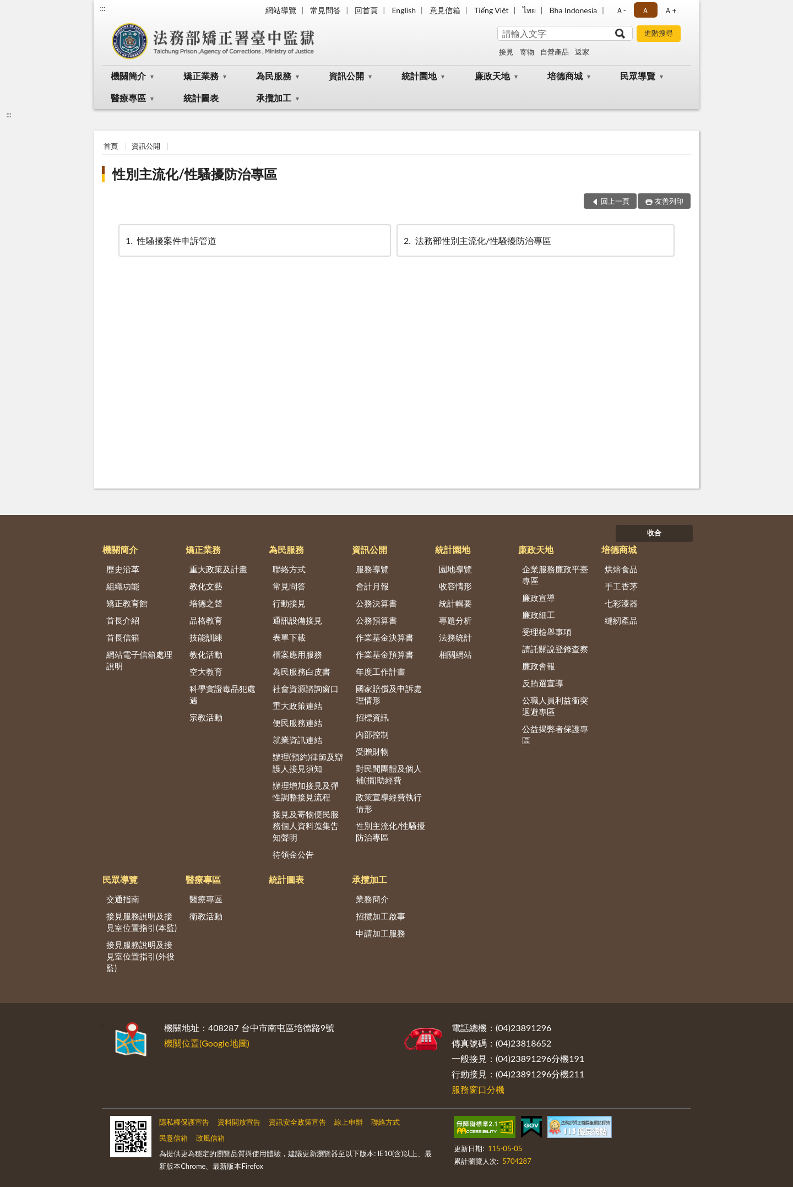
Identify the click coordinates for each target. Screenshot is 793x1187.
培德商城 (565, 76)
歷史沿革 (122, 569)
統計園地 (419, 76)
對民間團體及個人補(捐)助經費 (389, 774)
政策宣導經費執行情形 (389, 803)
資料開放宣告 (239, 1122)
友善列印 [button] (669, 201)
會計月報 (372, 586)
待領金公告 (293, 854)
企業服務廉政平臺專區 (555, 575)
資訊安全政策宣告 (297, 1122)
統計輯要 (455, 603)
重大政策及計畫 (218, 569)
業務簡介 (372, 899)
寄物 (527, 51)
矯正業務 (201, 76)
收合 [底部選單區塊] (654, 532)
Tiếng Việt (491, 10)
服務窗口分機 (478, 1089)
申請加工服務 (380, 933)
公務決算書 (376, 603)
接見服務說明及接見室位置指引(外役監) (140, 956)
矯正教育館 (127, 603)
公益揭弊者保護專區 (555, 734)
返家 (582, 51)
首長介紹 (122, 620)
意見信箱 (445, 10)
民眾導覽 (637, 76)
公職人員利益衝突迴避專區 (555, 706)
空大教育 (205, 671)
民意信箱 (173, 1138)
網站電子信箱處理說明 (139, 660)
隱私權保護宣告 (184, 1122)
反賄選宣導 (542, 683)
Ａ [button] (645, 10)
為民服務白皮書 (301, 671)
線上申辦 (348, 1122)
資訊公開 (346, 76)
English (404, 10)
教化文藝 (205, 586)
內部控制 (372, 734)
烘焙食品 (621, 569)
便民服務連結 (297, 723)
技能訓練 (205, 637)
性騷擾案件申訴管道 (170, 240)
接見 (506, 51)
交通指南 (122, 899)
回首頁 (366, 10)
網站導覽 (280, 10)
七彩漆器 (621, 603)
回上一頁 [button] (615, 201)
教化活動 (205, 654)
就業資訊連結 (297, 740)
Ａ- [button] (621, 10)
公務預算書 (376, 620)
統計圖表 (201, 98)
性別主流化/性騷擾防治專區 (194, 174)
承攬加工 (273, 98)
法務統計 (455, 637)
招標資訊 (372, 717)
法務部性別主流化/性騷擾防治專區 (476, 240)
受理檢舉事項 (547, 632)
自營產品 (554, 51)
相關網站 (455, 654)
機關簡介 (128, 76)
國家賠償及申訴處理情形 (389, 694)
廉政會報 (538, 666)
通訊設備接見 (297, 620)
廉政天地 (492, 76)
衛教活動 (205, 916)
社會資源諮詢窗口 (306, 688)
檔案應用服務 (297, 654)
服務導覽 (372, 569)
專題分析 (455, 620)
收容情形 (455, 586)
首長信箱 (122, 637)
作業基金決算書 (385, 637)
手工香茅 (621, 586)
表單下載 (289, 637)
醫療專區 (128, 98)
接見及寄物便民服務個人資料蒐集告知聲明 (306, 825)
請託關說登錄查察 (555, 649)
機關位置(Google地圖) (206, 1043)
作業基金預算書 (385, 654)
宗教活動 (205, 717)
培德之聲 (205, 603)
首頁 (111, 146)
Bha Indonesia (574, 10)
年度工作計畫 (380, 671)
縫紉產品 (621, 620)
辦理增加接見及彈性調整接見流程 (306, 791)
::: (102, 8)
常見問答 (325, 10)
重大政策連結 (297, 706)
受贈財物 (372, 751)
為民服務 (273, 76)
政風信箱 (210, 1138)
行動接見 (289, 603)
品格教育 (205, 620)
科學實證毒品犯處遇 (222, 694)
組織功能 (122, 586)
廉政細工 (538, 615)
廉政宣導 (538, 598)
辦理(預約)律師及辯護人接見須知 (308, 762)
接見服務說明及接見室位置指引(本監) (141, 922)
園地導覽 (455, 569)
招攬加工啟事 (380, 916)
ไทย (529, 10)
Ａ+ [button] (670, 10)
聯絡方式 (289, 569)
